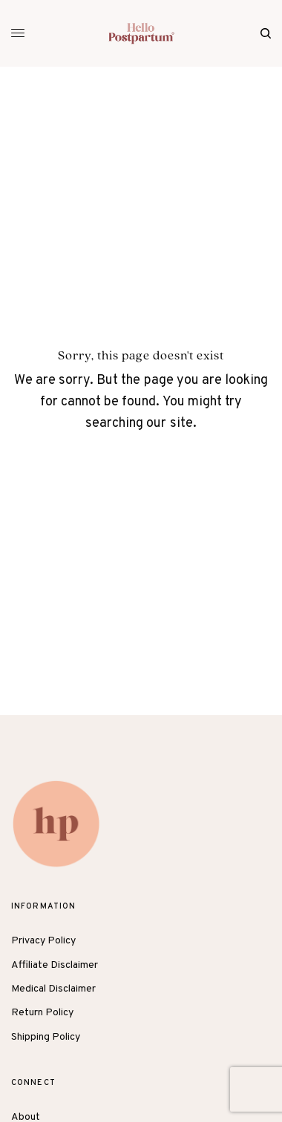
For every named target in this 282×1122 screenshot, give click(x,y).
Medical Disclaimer (53, 989)
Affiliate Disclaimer (54, 965)
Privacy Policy (43, 941)
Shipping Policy (45, 1037)
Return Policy (42, 1012)
